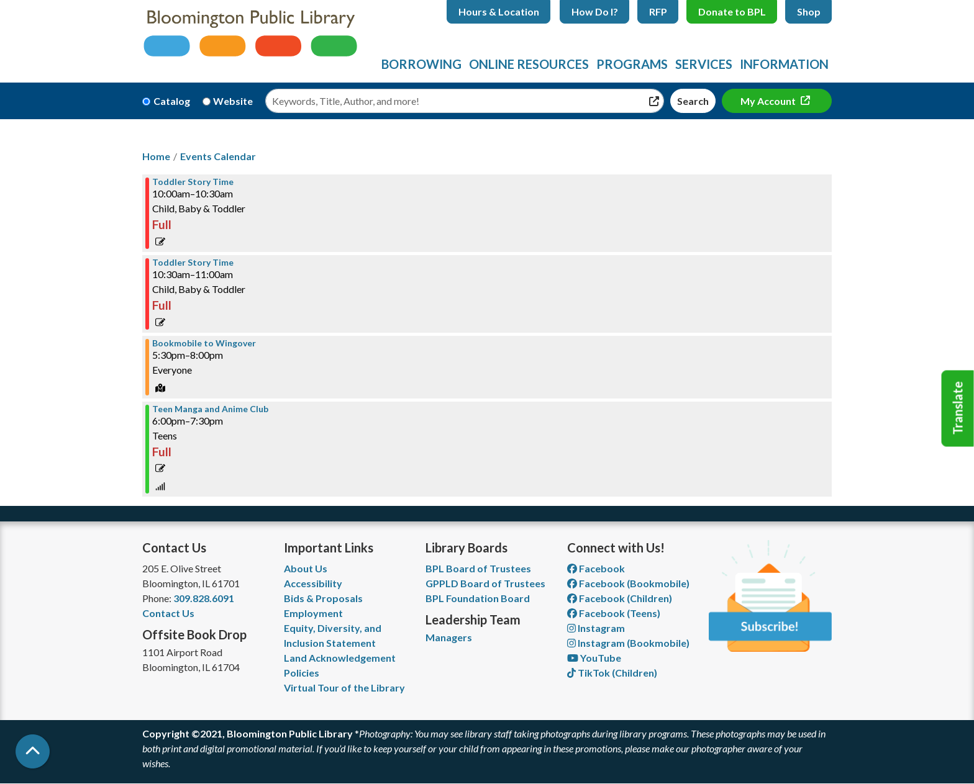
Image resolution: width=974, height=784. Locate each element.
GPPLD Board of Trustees (485, 583)
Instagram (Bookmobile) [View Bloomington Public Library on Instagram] (628, 643)
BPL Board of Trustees (478, 568)
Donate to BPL (732, 11)
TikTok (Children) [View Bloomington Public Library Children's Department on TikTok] (612, 672)
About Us (305, 568)
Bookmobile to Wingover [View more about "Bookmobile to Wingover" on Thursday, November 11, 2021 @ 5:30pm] (204, 343)
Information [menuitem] (784, 63)
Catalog (171, 101)
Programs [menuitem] (632, 63)
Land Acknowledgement (340, 658)
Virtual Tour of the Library (344, 687)
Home (156, 156)
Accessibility (313, 583)
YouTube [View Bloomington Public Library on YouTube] (594, 658)
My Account (769, 101)
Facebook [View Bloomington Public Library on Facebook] (596, 568)
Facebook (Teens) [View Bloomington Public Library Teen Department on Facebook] (613, 613)
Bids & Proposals (323, 598)
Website (233, 101)
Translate (957, 408)
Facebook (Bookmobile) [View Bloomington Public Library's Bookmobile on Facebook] (628, 583)
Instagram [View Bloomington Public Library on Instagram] (596, 628)
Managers (449, 637)
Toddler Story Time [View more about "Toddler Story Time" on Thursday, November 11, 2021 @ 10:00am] (193, 182)
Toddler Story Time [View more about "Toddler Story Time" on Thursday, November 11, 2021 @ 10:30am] (193, 262)
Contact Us (168, 613)
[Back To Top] (33, 751)
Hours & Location (498, 11)
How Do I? (594, 11)
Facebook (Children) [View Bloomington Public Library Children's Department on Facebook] (619, 598)
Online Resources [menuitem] (529, 63)
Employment (313, 613)
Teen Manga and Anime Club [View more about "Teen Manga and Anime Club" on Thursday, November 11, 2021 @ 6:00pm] (210, 409)
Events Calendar (218, 156)
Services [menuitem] (703, 63)
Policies (301, 672)
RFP (658, 11)
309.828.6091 (203, 598)
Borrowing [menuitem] (421, 63)
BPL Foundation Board (478, 598)
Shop (809, 11)
